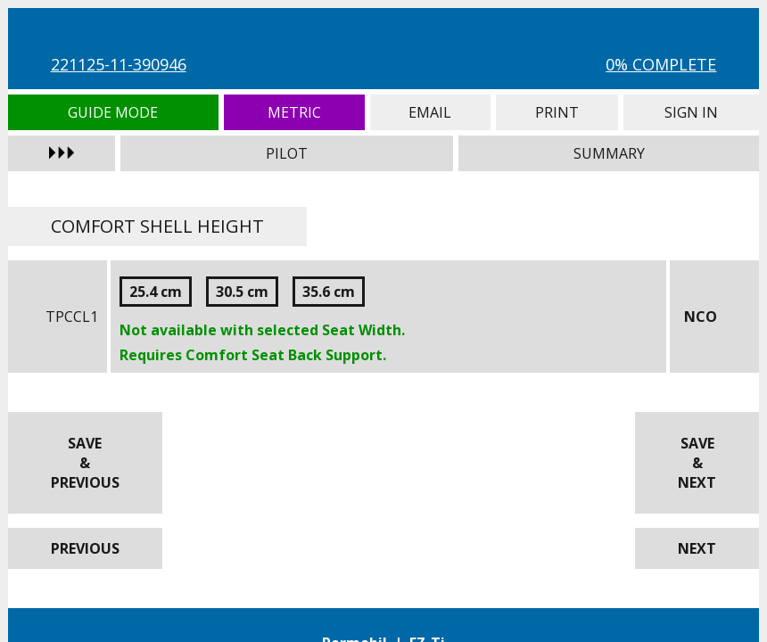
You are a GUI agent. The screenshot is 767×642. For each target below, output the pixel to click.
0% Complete (661, 64)
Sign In (691, 112)
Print (557, 112)
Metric (294, 112)
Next (697, 548)
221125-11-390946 (118, 64)
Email (430, 112)
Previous (85, 548)
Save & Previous (85, 462)
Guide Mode (113, 112)
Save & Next (697, 462)
